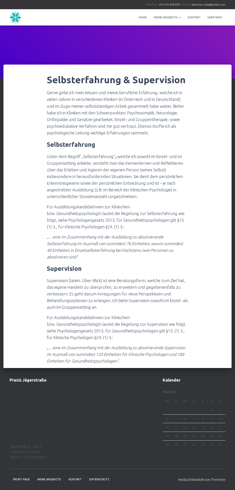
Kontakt (194, 17)
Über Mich (214, 17)
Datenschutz (99, 479)
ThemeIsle (218, 480)
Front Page (21, 479)
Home (143, 17)
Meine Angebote (167, 17)
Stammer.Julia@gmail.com (208, 4)
